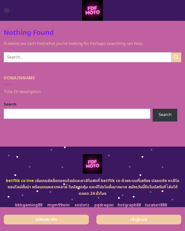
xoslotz (82, 205)
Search (10, 104)
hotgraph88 (129, 205)
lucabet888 (156, 205)
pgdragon (104, 205)
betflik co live (20, 181)
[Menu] (7, 10)
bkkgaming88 (28, 205)
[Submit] (176, 57)
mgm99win (58, 205)
